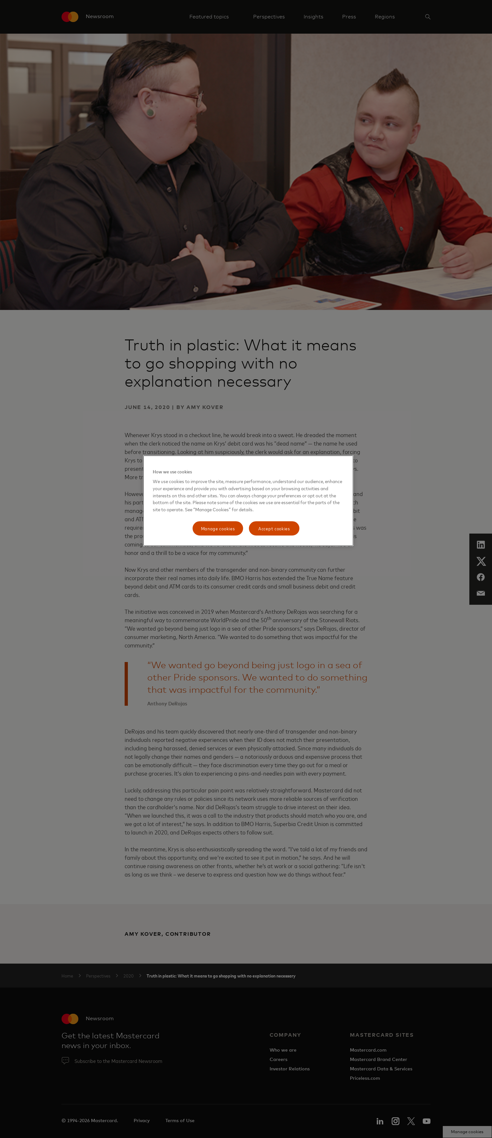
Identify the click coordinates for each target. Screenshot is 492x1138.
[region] (248, 500)
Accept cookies (274, 528)
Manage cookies (218, 528)
